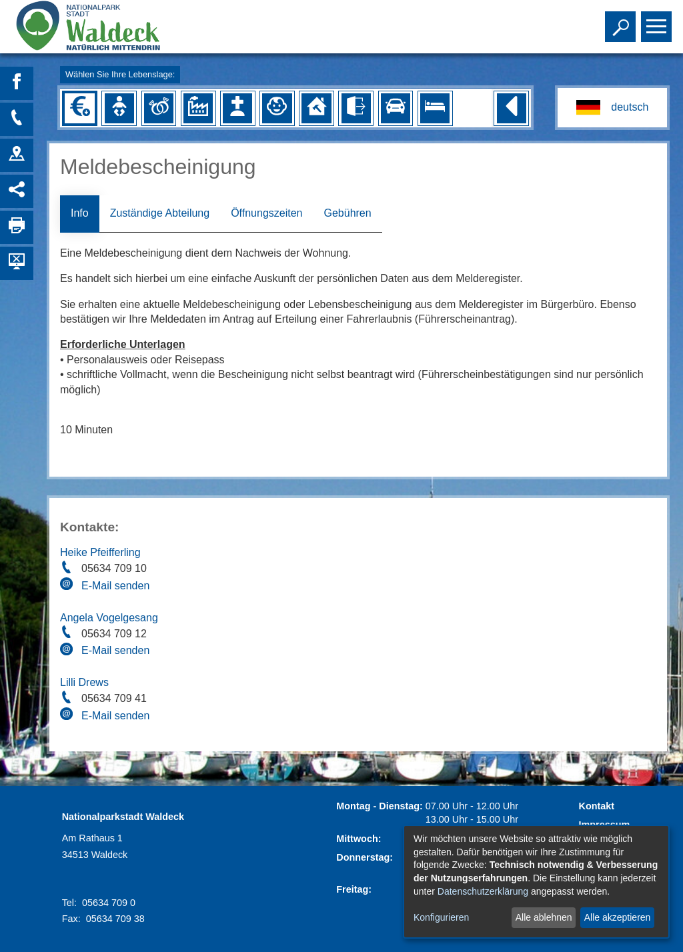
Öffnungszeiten (266, 213)
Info (80, 213)
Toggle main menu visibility (658, 20)
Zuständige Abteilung (159, 213)
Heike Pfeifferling (100, 552)
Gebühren (347, 213)
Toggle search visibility (622, 20)
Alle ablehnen (544, 917)
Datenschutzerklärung (483, 891)
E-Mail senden (115, 585)
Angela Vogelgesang (109, 617)
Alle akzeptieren (617, 917)
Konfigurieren (441, 917)
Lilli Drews (84, 682)
